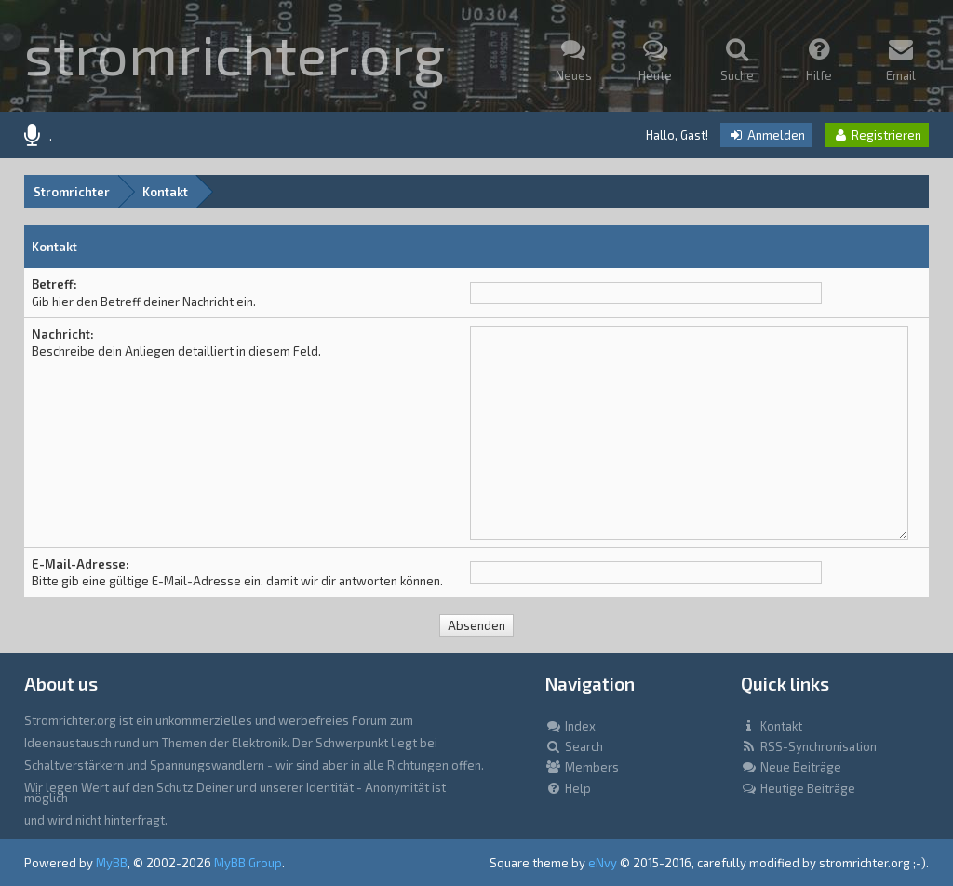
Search (574, 746)
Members (582, 766)
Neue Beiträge (791, 766)
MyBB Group (248, 862)
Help (568, 788)
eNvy (602, 862)
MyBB (112, 862)
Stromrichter (72, 191)
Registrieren (876, 135)
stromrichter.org (234, 53)
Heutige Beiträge (798, 788)
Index (570, 725)
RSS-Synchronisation (809, 746)
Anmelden (766, 135)
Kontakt (165, 191)
